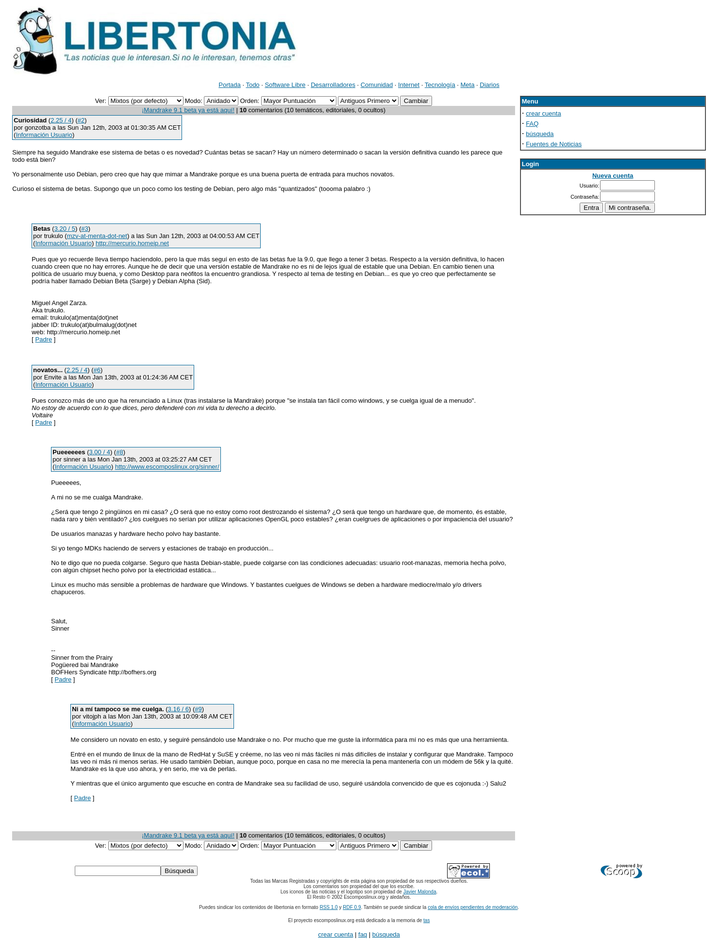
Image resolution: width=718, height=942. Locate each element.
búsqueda (539, 133)
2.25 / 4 (60, 120)
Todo (252, 84)
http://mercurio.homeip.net (132, 243)
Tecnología (440, 84)
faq (362, 934)
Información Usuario (44, 134)
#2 (81, 120)
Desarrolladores (333, 84)
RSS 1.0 (328, 907)
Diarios (489, 84)
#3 (84, 228)
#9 (198, 709)
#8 (119, 452)
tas (426, 920)
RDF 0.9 (352, 907)
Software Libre (285, 84)
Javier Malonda (419, 891)
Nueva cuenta (613, 175)
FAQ (532, 123)
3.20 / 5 (64, 228)
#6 (97, 370)
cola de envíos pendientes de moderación (473, 907)
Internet (408, 84)
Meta (468, 84)
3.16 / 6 (178, 709)
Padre (43, 339)
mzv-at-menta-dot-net (97, 236)
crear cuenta (543, 113)
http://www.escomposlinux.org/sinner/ (167, 466)
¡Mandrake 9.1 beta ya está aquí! (188, 110)
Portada (229, 84)
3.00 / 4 (99, 452)
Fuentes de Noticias (554, 144)
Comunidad (377, 84)
